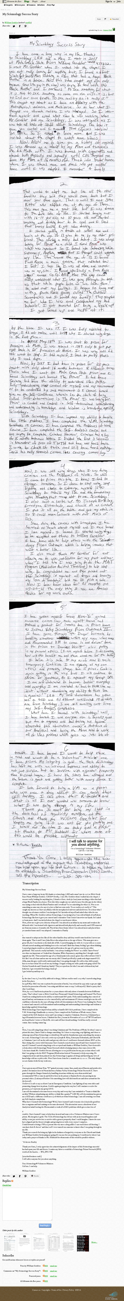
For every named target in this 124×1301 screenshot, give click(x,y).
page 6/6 (12, 741)
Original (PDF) (109, 30)
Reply (99, 19)
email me (53, 1266)
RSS (45, 1266)
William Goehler (11, 22)
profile (28, 22)
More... (94, 1242)
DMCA (78, 1290)
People (35, 1)
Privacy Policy (68, 1290)
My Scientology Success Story (20, 14)
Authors (42, 5)
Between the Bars (14, 1)
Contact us (36, 1290)
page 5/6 (12, 600)
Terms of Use (56, 1290)
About (42, 1)
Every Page (51, 5)
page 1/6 (12, 33)
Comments (32, 5)
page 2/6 (12, 175)
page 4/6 (12, 459)
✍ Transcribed (114, 19)
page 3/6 (12, 316)
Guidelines (6, 1185)
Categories (9, 5)
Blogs (26, 1)
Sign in (108, 1)
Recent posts (20, 5)
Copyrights (45, 1290)
